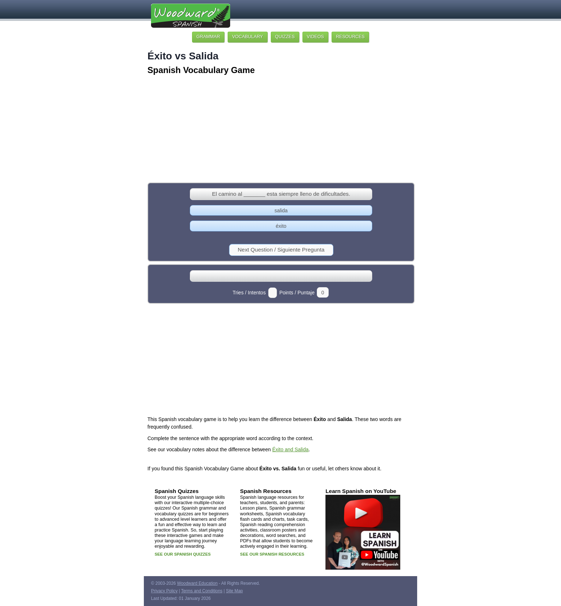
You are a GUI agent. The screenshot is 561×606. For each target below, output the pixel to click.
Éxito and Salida (290, 449)
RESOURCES (350, 36)
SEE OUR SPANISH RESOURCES (272, 554)
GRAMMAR (208, 36)
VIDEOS (315, 36)
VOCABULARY (247, 36)
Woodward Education (197, 583)
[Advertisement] (280, 129)
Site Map (234, 590)
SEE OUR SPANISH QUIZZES (183, 554)
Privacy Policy (164, 590)
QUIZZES (285, 36)
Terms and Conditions (202, 590)
